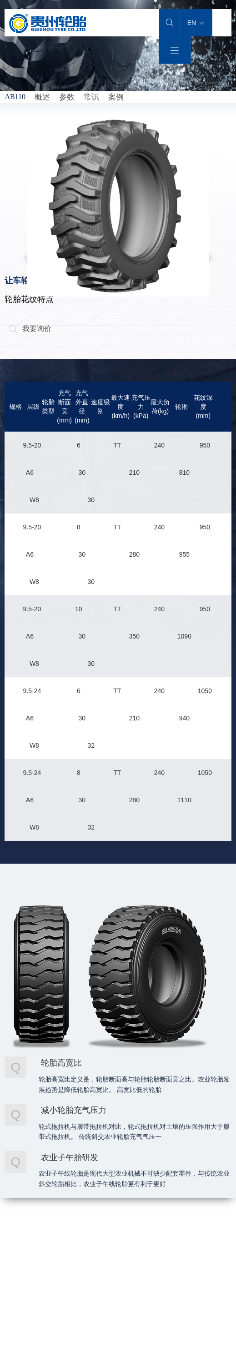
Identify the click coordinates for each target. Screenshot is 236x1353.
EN (195, 22)
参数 (67, 97)
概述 (42, 97)
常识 (91, 97)
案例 (116, 97)
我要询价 (30, 328)
